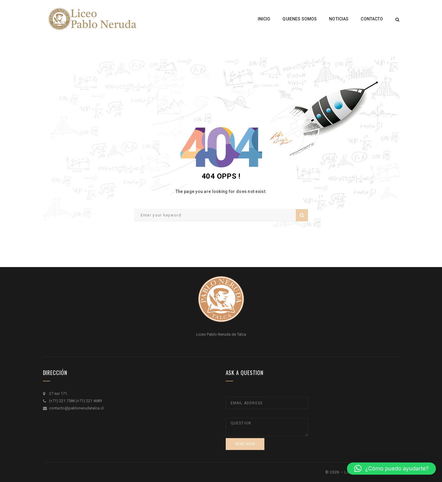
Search (302, 215)
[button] (391, 468)
